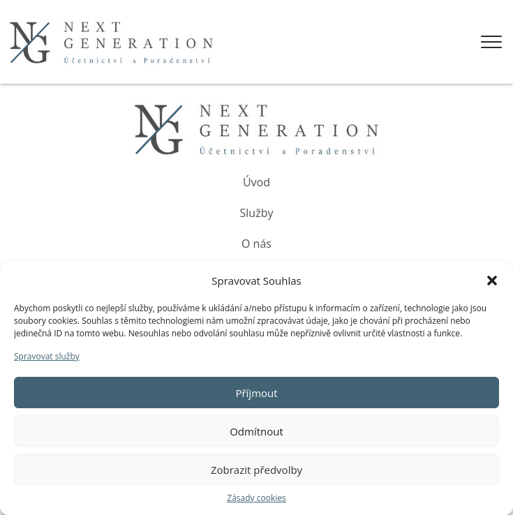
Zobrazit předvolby (256, 470)
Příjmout (256, 393)
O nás (256, 243)
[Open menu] (491, 42)
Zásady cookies (256, 498)
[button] (492, 281)
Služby (257, 213)
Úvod (256, 182)
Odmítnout (256, 431)
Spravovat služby (47, 356)
